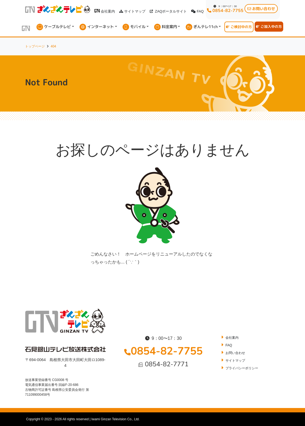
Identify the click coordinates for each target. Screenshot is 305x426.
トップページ (35, 46)
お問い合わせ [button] (261, 8)
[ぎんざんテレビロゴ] (97, 11)
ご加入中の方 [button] (269, 26)
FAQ (197, 11)
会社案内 (104, 11)
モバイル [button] (137, 26)
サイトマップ (132, 11)
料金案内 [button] (169, 26)
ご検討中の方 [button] (239, 26)
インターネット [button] (100, 26)
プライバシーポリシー (241, 368)
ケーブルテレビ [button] (57, 26)
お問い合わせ (235, 353)
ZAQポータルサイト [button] (168, 11)
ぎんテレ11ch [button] (205, 26)
